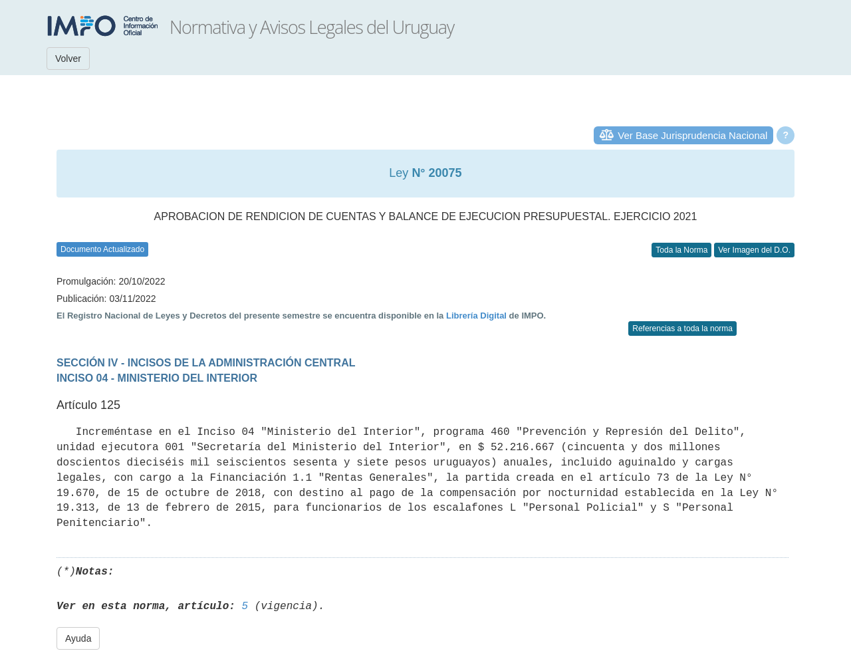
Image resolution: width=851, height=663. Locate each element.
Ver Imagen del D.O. (754, 250)
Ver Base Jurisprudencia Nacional (692, 135)
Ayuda (78, 638)
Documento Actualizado (102, 249)
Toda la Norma (681, 250)
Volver (68, 58)
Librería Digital (476, 316)
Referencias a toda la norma (682, 328)
